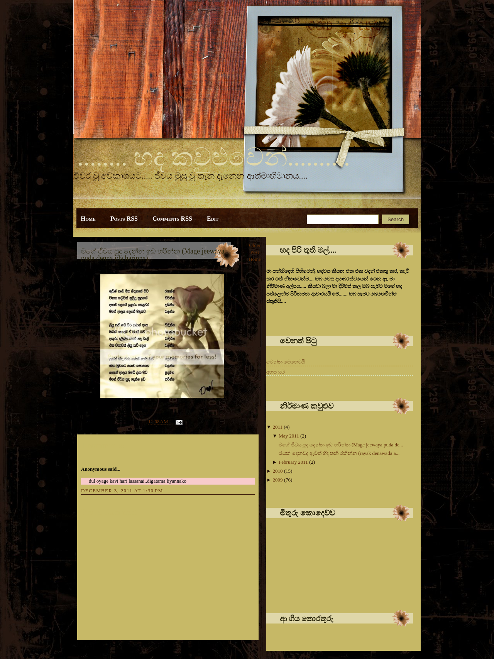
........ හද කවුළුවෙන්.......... (213, 157)
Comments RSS (172, 218)
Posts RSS (124, 218)
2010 (278, 471)
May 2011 (289, 436)
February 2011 (294, 462)
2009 (278, 480)
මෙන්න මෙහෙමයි (285, 362)
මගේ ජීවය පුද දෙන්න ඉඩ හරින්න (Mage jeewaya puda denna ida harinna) (152, 254)
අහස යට (275, 372)
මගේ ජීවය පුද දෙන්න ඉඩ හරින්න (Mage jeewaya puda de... (341, 445)
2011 (278, 427)
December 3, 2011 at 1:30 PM (122, 490)
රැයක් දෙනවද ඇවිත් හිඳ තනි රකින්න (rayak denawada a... (339, 453)
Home (88, 218)
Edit (212, 218)
